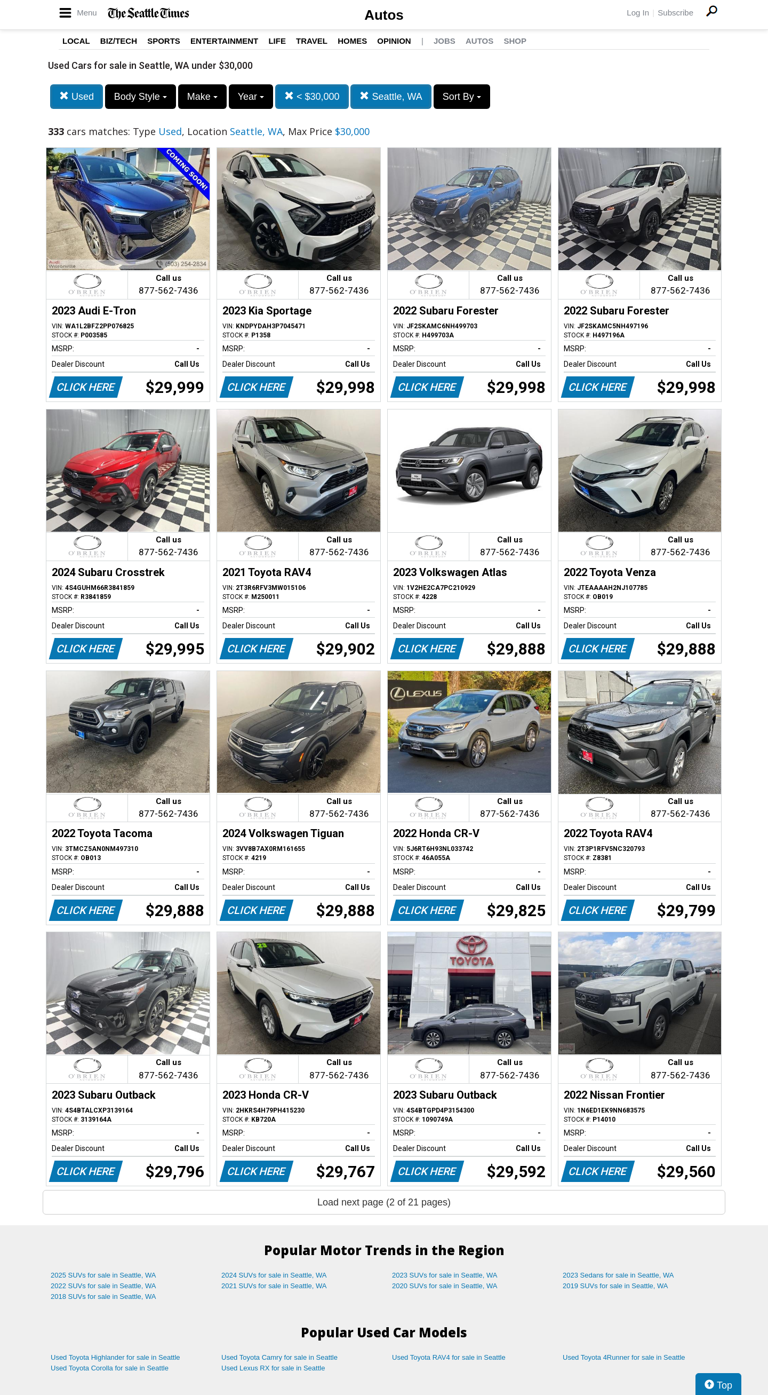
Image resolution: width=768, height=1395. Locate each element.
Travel (311, 40)
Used (76, 96)
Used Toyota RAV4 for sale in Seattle (449, 1357)
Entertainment (224, 40)
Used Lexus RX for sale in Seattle (273, 1368)
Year (251, 96)
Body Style (140, 96)
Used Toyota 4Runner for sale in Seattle (624, 1357)
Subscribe (675, 12)
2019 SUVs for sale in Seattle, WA (615, 1286)
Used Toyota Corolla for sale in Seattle (110, 1368)
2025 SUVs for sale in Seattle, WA (103, 1275)
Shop (514, 40)
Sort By (462, 96)
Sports (163, 40)
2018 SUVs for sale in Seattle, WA (103, 1296)
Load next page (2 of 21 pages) (384, 1202)
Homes (352, 40)
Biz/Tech (118, 40)
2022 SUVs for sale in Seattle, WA (103, 1286)
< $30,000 (312, 96)
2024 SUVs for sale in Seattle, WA (274, 1275)
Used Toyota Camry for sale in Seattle (279, 1357)
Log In (638, 12)
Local (76, 40)
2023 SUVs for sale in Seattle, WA (445, 1275)
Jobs (444, 40)
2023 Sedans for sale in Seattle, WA (618, 1275)
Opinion (394, 40)
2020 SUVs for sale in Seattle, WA (445, 1286)
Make (202, 96)
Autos (384, 15)
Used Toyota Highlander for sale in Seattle (115, 1357)
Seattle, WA (390, 96)
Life (277, 40)
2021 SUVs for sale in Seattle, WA (274, 1286)
